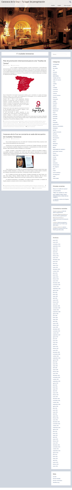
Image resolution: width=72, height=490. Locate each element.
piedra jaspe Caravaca (57, 151)
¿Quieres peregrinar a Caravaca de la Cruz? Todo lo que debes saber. (60, 224)
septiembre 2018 (56, 311)
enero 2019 (55, 304)
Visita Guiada (56, 178)
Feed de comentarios (57, 480)
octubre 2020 (56, 271)
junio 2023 (55, 261)
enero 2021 (55, 267)
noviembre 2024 (56, 244)
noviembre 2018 (56, 307)
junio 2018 (55, 317)
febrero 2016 (55, 371)
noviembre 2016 (56, 354)
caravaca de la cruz (37, 122)
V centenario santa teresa (19, 126)
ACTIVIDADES (7, 121)
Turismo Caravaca (15, 65)
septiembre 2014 (56, 404)
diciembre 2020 (56, 269)
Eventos (29, 121)
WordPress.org (56, 482)
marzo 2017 (55, 346)
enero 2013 (55, 443)
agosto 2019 (55, 290)
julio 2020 (55, 273)
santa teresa (28, 125)
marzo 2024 (55, 253)
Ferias (54, 112)
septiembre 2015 (56, 381)
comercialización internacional (21, 123)
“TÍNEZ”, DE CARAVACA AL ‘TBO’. (60, 192)
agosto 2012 (55, 452)
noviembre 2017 (56, 331)
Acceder (54, 476)
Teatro (54, 170)
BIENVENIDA (21, 121)
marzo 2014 (55, 416)
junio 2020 (55, 275)
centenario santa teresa (28, 186)
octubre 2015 (56, 379)
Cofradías (55, 87)
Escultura (55, 103)
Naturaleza (55, 143)
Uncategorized (15, 122)
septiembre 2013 (56, 427)
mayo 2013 (55, 435)
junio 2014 (55, 410)
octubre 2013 (56, 425)
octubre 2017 (56, 333)
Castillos (55, 83)
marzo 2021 (55, 265)
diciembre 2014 (56, 398)
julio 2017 (55, 338)
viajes (54, 176)
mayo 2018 (55, 319)
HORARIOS (36, 121)
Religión (55, 159)
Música (54, 141)
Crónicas (55, 93)
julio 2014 (55, 408)
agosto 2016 (55, 360)
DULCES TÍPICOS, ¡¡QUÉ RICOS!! (60, 215)
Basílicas (17, 121)
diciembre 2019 (56, 282)
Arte (54, 70)
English (59, 5)
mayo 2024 (55, 250)
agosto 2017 (55, 336)
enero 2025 (55, 242)
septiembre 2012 (56, 450)
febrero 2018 (55, 325)
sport (54, 168)
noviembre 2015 (56, 377)
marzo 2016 (55, 369)
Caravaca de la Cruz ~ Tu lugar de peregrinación (23, 2)
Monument (55, 135)
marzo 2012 (55, 462)
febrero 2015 (55, 394)
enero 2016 (55, 373)
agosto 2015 (55, 383)
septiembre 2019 (56, 288)
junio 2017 (55, 340)
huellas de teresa (39, 123)
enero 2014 (55, 419)
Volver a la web (67, 5)
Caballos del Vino (57, 78)
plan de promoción (10, 125)
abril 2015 (55, 390)
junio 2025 (55, 240)
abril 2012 (55, 460)
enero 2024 (55, 257)
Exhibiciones (56, 108)
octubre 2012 (56, 448)
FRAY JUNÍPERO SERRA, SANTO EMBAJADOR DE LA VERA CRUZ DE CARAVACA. (60, 196)
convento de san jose (31, 123)
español (26, 121)
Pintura (54, 153)
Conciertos (55, 89)
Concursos (55, 91)
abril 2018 (55, 321)
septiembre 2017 (56, 334)
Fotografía (55, 122)
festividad (55, 116)
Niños (54, 147)
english (54, 101)
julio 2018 (55, 315)
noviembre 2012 (56, 446)
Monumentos (56, 137)
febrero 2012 (56, 464)
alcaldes (54, 66)
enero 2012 (55, 466)
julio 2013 (55, 431)
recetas (54, 157)
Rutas (54, 161)
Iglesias (40, 121)
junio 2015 (55, 387)
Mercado (55, 134)
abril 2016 (55, 367)
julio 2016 (55, 361)
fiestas (32, 121)
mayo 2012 (55, 458)
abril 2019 (55, 298)
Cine (54, 85)
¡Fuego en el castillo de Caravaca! (60, 188)
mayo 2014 (55, 412)
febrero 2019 (55, 302)
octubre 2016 (56, 356)
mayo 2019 (55, 296)
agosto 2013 (55, 429)
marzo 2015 (55, 392)
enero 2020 (55, 280)
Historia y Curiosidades (58, 126)
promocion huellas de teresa (20, 125)
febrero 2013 (55, 441)
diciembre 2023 (56, 259)
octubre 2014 (56, 402)
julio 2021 (55, 263)
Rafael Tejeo (55, 155)
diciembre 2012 (56, 444)
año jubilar (12, 121)
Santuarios (9, 122)
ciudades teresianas (10, 123)
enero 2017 (55, 350)
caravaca (31, 122)
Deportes (55, 97)
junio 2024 (55, 248)
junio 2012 (55, 456)
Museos (54, 139)
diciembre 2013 (56, 421)
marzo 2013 (55, 439)
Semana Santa (56, 164)
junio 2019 (55, 294)
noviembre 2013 (56, 423)
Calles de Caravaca (57, 79)
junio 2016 (55, 363)
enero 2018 (55, 327)
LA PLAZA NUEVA (57, 190)
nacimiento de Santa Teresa (14, 188)
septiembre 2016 (56, 358)
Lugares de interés (57, 132)
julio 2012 (55, 454)
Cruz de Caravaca (56, 95)
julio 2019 (55, 292)
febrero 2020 (56, 278)
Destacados (55, 99)
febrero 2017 (55, 348)
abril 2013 (55, 437)
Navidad (55, 145)
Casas (54, 81)
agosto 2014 (55, 406)
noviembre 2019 (56, 284)
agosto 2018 (55, 313)
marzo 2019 (55, 300)
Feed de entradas (56, 478)
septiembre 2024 (56, 246)
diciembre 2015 (56, 375)
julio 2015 (55, 385)
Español (53, 5)
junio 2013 (55, 433)
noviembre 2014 (56, 400)
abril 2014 (55, 414)
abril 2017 (55, 344)
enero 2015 (55, 396)
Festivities (55, 118)
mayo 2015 (55, 389)
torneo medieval (56, 172)
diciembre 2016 (56, 352)
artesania (55, 72)
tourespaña (33, 125)
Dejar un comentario (31, 126)
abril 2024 (55, 251)
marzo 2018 (55, 323)
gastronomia (56, 124)
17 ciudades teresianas (25, 122)
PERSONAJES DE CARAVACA (59, 149)
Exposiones (55, 110)
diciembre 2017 (56, 329)
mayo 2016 (55, 365)
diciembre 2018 (56, 305)
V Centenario (28, 188)
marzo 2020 (55, 277)
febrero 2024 (56, 255)
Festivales (55, 114)
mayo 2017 (55, 342)
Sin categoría (56, 166)
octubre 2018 (56, 309)
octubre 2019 (56, 286)
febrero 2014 (55, 417)
